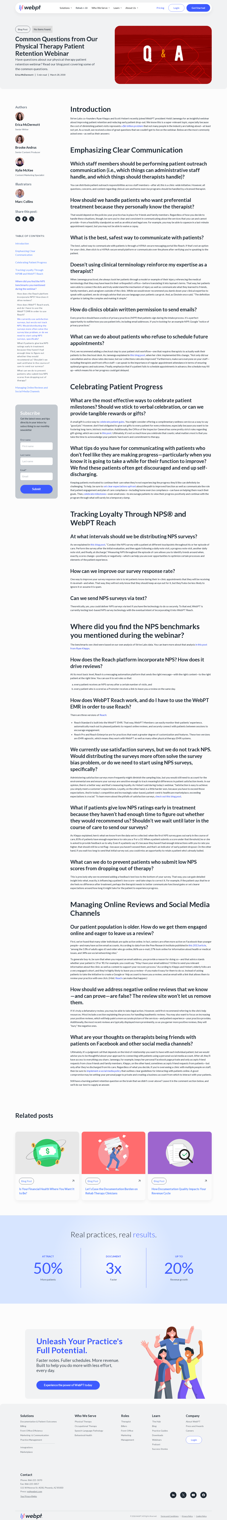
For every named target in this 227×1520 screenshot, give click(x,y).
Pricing (160, 7)
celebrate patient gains (112, 421)
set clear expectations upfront (120, 486)
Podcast (156, 1444)
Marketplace (26, 1452)
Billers (124, 1426)
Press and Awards (195, 1426)
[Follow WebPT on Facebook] (203, 1495)
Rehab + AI (82, 7)
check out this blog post (168, 796)
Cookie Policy (201, 1516)
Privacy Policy (187, 1516)
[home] (30, 8)
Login (176, 7)
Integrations (26, 1447)
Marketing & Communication (34, 1435)
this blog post (137, 355)
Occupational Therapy (86, 1426)
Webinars (157, 1439)
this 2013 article (197, 945)
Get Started (198, 7)
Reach (103, 714)
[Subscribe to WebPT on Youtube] (193, 1495)
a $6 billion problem (132, 125)
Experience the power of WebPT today (68, 1385)
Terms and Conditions (170, 1516)
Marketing (126, 1435)
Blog (154, 1426)
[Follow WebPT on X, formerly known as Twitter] (183, 1495)
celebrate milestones (95, 493)
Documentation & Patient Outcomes (38, 1421)
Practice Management (31, 1439)
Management (127, 1439)
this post (106, 432)
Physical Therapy (83, 1421)
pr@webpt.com (34, 1491)
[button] (66, 8)
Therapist (126, 1421)
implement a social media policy (104, 1070)
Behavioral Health (83, 1435)
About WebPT (193, 1421)
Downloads (157, 1435)
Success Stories (160, 1449)
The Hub (156, 1421)
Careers (190, 1430)
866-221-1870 (35, 1480)
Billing (23, 1426)
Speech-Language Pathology (89, 1430)
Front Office (127, 1430)
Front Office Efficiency (31, 1430)
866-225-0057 (32, 1484)
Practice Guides (160, 1430)
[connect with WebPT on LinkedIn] (173, 1495)
